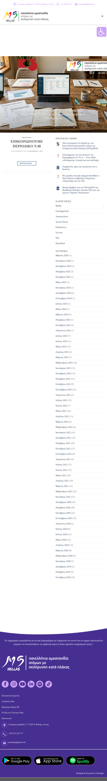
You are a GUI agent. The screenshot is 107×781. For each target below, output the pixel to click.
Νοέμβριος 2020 (63, 507)
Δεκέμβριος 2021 (63, 438)
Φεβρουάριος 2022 (64, 427)
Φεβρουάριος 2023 (64, 363)
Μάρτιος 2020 (62, 550)
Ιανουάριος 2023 (63, 368)
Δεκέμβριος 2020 (63, 502)
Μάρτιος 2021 (62, 486)
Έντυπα (59, 232)
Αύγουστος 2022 (63, 395)
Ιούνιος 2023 (61, 341)
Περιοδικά (60, 243)
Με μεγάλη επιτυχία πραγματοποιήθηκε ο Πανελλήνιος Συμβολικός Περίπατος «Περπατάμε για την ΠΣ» (81, 178)
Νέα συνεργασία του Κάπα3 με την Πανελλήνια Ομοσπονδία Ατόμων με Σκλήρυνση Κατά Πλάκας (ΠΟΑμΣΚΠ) (80, 146)
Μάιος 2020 (61, 540)
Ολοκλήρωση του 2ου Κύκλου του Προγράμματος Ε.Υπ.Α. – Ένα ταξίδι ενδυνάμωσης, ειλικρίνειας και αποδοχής (80, 157)
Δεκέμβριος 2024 (63, 293)
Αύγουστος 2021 (63, 459)
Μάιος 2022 (61, 411)
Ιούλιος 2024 (61, 304)
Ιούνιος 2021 (61, 470)
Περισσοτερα (27, 163)
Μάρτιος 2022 (62, 422)
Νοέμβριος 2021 (63, 443)
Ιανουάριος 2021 (63, 497)
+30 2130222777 (66, 4)
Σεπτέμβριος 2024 (64, 298)
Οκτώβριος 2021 (63, 448)
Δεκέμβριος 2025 (63, 266)
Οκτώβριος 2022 (63, 384)
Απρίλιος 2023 (62, 352)
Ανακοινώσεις (62, 216)
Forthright (100, 773)
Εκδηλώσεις (61, 227)
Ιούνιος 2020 (61, 534)
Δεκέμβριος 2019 (63, 566)
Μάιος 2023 (61, 346)
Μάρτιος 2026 (62, 255)
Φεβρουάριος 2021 (64, 491)
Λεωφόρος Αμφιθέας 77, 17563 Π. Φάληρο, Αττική (35, 4)
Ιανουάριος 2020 (63, 561)
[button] (101, 31)
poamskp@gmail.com (86, 4)
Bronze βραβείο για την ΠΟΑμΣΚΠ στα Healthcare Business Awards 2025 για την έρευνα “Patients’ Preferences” (81, 190)
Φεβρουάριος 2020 (64, 556)
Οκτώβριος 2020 (63, 513)
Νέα (57, 238)
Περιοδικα (27, 137)
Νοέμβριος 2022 (63, 379)
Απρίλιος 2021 (62, 481)
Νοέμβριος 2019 (63, 572)
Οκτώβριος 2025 (63, 277)
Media (58, 206)
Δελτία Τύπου (62, 222)
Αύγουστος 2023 (63, 330)
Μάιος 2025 (61, 282)
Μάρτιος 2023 (62, 357)
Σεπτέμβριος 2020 (64, 518)
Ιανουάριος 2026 (63, 261)
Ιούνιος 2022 (61, 405)
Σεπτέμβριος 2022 (64, 389)
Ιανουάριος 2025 (63, 287)
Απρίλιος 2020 (62, 545)
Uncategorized (62, 211)
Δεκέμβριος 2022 (63, 373)
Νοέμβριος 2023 (63, 320)
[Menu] (102, 16)
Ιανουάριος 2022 (63, 432)
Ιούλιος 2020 (61, 529)
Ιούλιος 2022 (61, 400)
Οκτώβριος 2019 (63, 577)
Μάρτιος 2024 (62, 314)
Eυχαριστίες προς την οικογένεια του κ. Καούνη (80, 167)
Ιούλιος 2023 (61, 336)
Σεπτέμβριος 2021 (64, 454)
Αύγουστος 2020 (63, 523)
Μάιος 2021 (61, 475)
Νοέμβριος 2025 (63, 271)
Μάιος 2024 (61, 309)
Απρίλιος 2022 (62, 416)
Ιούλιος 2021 (61, 464)
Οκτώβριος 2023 (63, 325)
